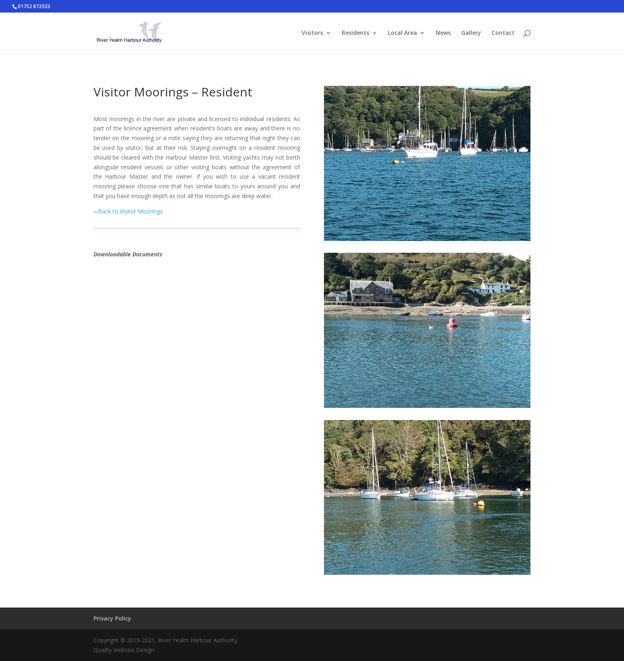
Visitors (312, 33)
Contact (503, 33)
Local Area (402, 33)
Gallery (471, 33)
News (443, 33)
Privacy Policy (112, 618)
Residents (355, 33)
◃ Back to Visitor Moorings (128, 211)
